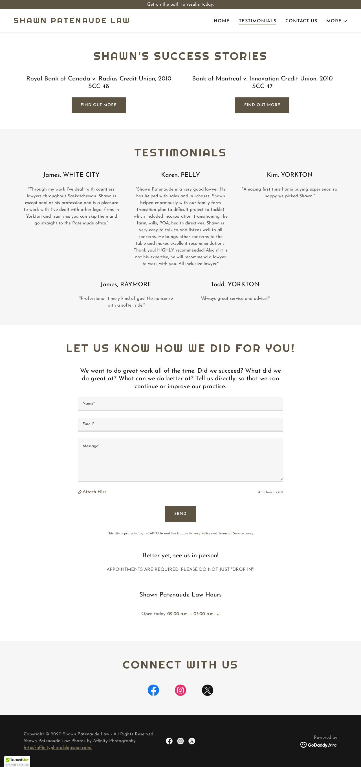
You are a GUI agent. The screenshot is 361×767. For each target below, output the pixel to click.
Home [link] (222, 21)
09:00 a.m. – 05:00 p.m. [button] (190, 614)
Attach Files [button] (95, 492)
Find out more (98, 105)
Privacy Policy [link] (199, 533)
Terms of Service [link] (231, 533)
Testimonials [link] (257, 21)
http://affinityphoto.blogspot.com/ (58, 748)
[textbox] (180, 404)
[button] (336, 21)
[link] (72, 22)
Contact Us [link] (301, 21)
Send (180, 514)
